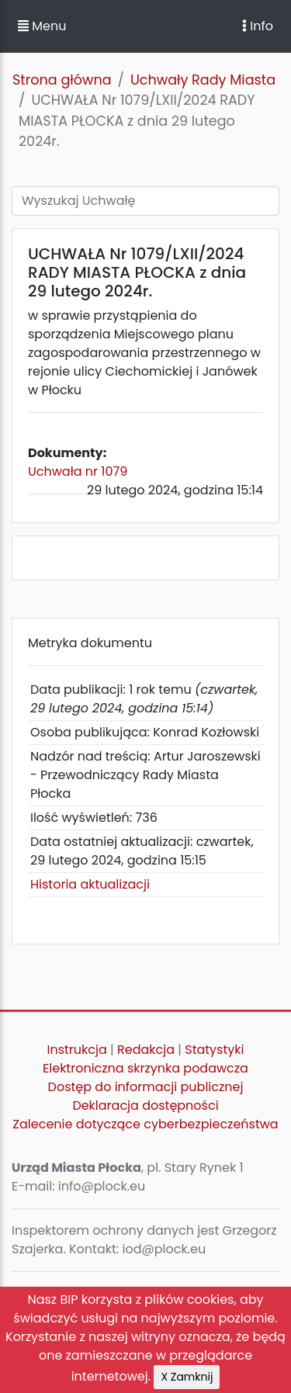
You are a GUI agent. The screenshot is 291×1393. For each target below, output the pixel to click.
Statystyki (214, 1050)
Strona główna (62, 80)
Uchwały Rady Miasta (202, 80)
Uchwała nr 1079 (77, 471)
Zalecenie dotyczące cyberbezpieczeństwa (145, 1124)
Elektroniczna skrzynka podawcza (145, 1068)
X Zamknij (187, 1376)
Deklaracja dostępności (145, 1105)
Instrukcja (77, 1050)
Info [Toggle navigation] (257, 26)
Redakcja (146, 1050)
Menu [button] (42, 26)
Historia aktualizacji (90, 884)
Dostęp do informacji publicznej (146, 1087)
